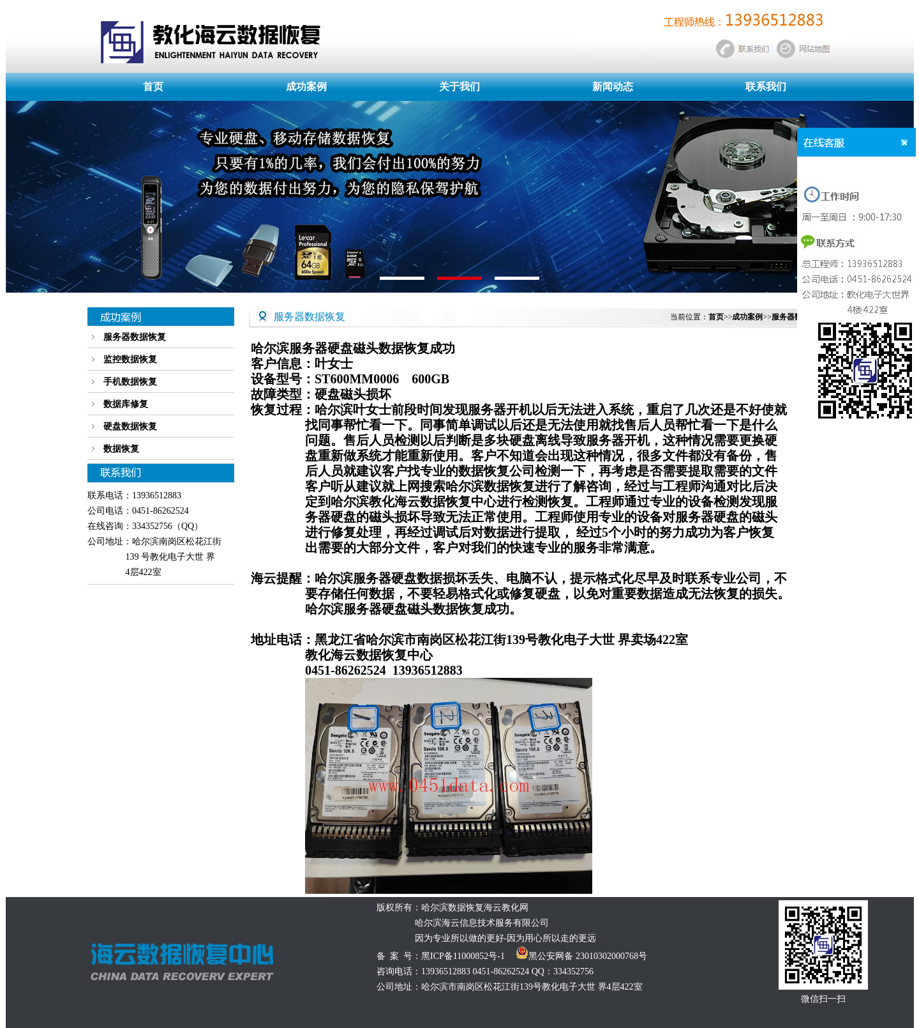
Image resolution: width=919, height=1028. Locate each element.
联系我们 (765, 86)
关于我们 (459, 86)
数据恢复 (121, 449)
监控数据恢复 (130, 359)
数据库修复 (125, 404)
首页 (153, 86)
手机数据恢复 (130, 382)
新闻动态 (612, 86)
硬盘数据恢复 (130, 426)
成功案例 (306, 86)
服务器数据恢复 (134, 337)
